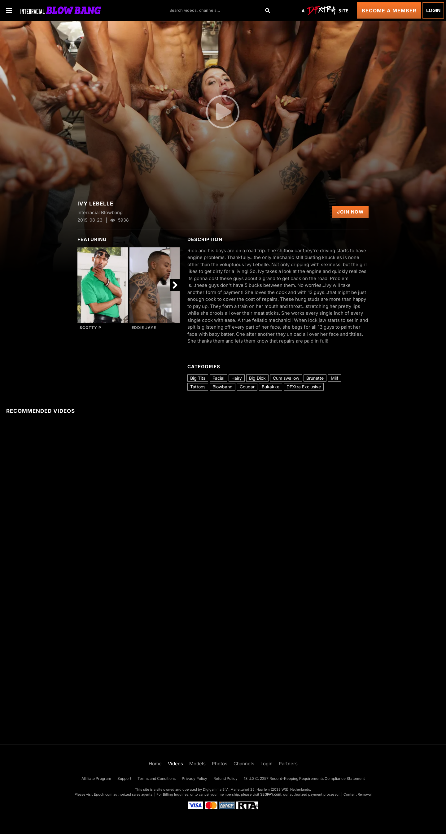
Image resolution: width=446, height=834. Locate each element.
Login (433, 10)
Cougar (247, 386)
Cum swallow (286, 378)
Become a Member (389, 10)
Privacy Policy (194, 778)
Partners (288, 764)
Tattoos (197, 386)
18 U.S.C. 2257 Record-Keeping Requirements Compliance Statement (304, 778)
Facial (218, 378)
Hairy (236, 378)
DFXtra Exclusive (303, 386)
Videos (175, 764)
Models (197, 764)
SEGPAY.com (270, 794)
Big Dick (257, 378)
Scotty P (90, 327)
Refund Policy (225, 778)
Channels (244, 764)
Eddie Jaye (144, 327)
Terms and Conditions (157, 778)
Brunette (315, 378)
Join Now (350, 212)
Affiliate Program (96, 778)
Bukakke (270, 386)
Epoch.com (103, 794)
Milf (334, 378)
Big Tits (197, 378)
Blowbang (222, 386)
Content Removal (357, 794)
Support (124, 778)
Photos (219, 764)
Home (155, 764)
